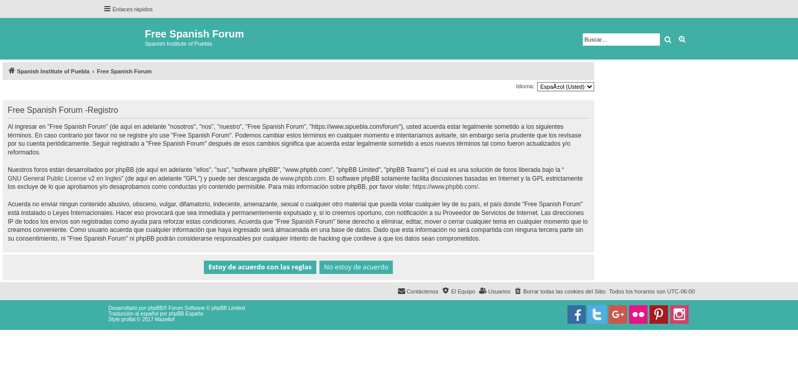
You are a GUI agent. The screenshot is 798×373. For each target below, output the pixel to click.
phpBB (155, 308)
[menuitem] (559, 291)
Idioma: (525, 86)
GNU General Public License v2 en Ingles (64, 178)
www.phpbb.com (303, 178)
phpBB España (185, 314)
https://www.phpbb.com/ (445, 186)
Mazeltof (165, 319)
